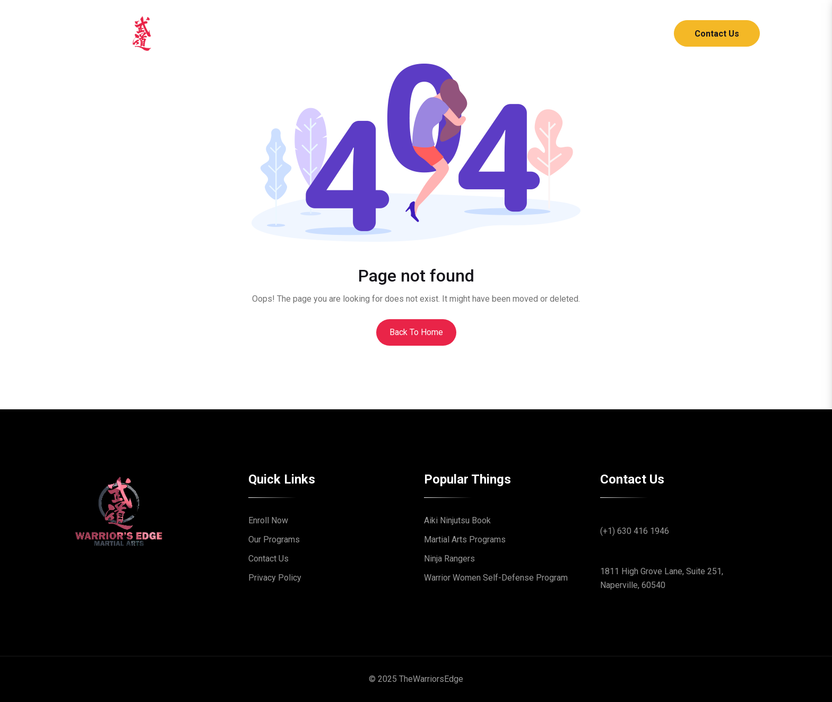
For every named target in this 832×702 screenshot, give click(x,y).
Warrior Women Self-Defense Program (496, 578)
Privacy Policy (274, 578)
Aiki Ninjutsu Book (457, 520)
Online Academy (521, 33)
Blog (457, 33)
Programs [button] (399, 33)
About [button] (338, 33)
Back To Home (416, 332)
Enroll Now (268, 520)
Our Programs (274, 539)
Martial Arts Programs (465, 539)
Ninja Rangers (449, 559)
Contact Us (717, 34)
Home (291, 33)
